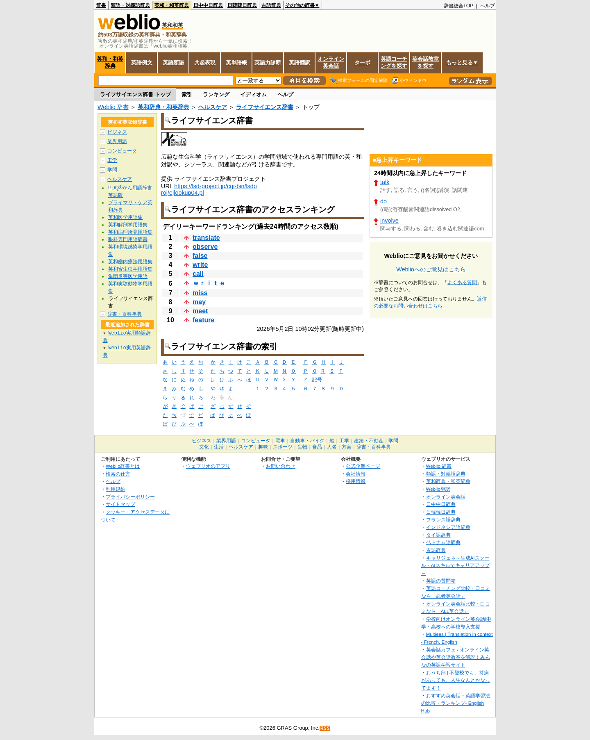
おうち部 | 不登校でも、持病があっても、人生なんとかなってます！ (455, 680)
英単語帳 (236, 62)
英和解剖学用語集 (128, 225)
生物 (302, 446)
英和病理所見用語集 (130, 232)
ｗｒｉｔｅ (209, 283)
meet (200, 310)
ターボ (362, 62)
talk (384, 182)
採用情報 (355, 481)
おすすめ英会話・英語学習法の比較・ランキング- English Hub (455, 703)
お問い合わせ (280, 466)
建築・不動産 (369, 440)
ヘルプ (487, 6)
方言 (347, 446)
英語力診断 (267, 62)
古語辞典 (271, 5)
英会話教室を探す (425, 62)
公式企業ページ (363, 466)
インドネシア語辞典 (448, 527)
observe (205, 246)
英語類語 (173, 62)
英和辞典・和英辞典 (163, 107)
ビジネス (117, 132)
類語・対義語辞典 (130, 5)
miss (200, 292)
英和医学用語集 (125, 217)
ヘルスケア (212, 107)
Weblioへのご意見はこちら (431, 269)
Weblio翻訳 (438, 489)
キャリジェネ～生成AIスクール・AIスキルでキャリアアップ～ (455, 565)
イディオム (253, 94)
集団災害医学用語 (128, 276)
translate (206, 237)
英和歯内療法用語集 (130, 261)
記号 (317, 379)
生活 (219, 446)
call (198, 273)
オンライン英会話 (331, 62)
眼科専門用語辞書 (128, 239)
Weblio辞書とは (123, 466)
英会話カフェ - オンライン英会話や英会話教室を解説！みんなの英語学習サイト (455, 657)
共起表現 (205, 62)
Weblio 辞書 (113, 107)
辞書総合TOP (459, 6)
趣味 (263, 446)
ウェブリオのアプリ (208, 466)
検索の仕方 (118, 473)
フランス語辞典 (443, 519)
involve (389, 220)
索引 (187, 94)
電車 (280, 440)
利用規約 (115, 489)
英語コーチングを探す (394, 62)
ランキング (216, 94)
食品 (317, 446)
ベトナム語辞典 (443, 542)
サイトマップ (120, 504)
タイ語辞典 (438, 534)
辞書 (101, 5)
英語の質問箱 (441, 580)
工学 (112, 160)
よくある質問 (462, 282)
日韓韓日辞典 (242, 5)
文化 (204, 446)
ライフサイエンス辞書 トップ (135, 94)
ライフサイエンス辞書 (264, 107)
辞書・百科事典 (124, 314)
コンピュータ (122, 151)
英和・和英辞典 (171, 5)
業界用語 (117, 141)
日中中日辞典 (208, 5)
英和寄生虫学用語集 (130, 269)
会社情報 (355, 473)
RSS (325, 728)
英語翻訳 (299, 62)
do (383, 201)
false (200, 255)
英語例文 (141, 62)
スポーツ (283, 446)
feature (203, 319)
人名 (332, 446)
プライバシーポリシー (130, 496)
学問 (112, 170)
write (200, 264)
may (199, 301)
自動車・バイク (307, 440)
